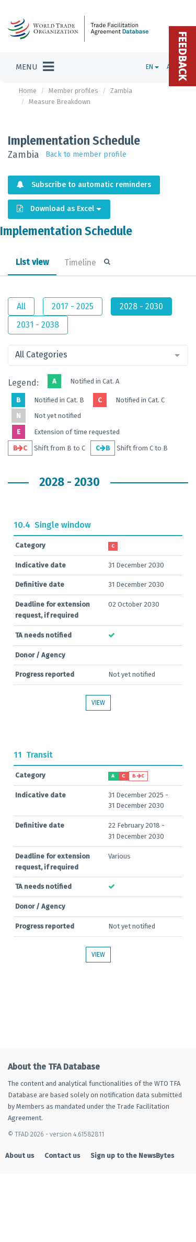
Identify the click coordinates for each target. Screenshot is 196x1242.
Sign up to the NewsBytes (132, 1155)
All (21, 306)
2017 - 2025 (73, 306)
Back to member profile (85, 154)
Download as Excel (59, 208)
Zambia (121, 91)
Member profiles (73, 91)
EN (152, 67)
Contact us (62, 1155)
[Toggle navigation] (35, 67)
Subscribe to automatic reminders (84, 184)
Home (27, 91)
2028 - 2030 (141, 306)
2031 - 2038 (38, 325)
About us (19, 1155)
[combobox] (98, 355)
